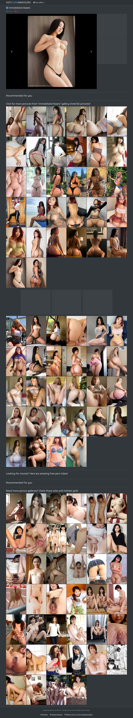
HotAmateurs (18, 2)
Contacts (44, 714)
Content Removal (56, 714)
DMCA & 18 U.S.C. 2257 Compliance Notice (78, 714)
